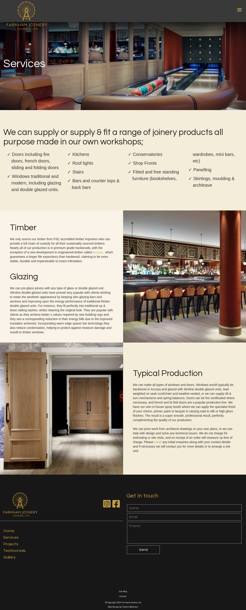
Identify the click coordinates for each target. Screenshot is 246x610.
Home (8, 531)
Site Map (123, 591)
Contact (123, 596)
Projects (10, 544)
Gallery (9, 557)
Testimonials (14, 551)
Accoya (98, 252)
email (158, 442)
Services (11, 537)
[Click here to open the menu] (239, 9)
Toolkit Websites (130, 606)
